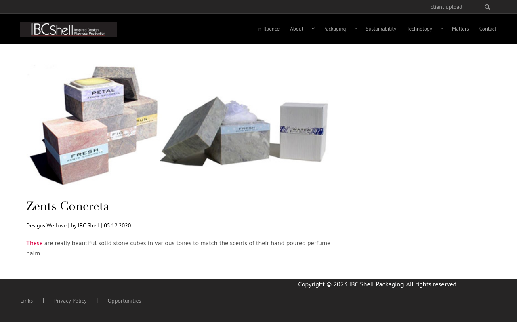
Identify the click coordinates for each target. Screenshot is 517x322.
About (296, 28)
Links (26, 300)
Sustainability (381, 28)
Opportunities (124, 300)
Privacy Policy (70, 300)
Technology (419, 28)
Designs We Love (46, 225)
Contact (487, 28)
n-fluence (269, 28)
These (35, 243)
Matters (460, 28)
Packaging (334, 28)
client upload (446, 7)
